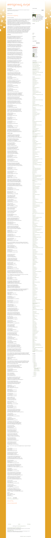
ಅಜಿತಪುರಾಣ (33, 79)
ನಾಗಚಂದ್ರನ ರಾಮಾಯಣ (35, 199)
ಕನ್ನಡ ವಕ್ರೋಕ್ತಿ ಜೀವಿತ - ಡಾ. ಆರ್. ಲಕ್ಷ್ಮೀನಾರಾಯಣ (37, 105)
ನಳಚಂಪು (33, 195)
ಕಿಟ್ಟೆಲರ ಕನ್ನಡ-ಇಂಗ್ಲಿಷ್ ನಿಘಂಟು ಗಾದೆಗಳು (36, 121)
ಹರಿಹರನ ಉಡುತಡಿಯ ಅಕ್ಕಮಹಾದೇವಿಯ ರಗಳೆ (37, 347)
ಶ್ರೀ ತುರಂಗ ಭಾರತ (34, 298)
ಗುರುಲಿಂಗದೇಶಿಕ (34, 142)
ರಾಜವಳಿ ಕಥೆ (33, 272)
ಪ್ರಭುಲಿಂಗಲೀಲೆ (34, 224)
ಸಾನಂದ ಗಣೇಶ (34, 318)
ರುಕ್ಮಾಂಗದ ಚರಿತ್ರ (34, 279)
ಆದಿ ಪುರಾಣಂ (33, 88)
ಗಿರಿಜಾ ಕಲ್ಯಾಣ (33, 140)
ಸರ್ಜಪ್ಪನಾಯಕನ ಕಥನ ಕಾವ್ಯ (35, 313)
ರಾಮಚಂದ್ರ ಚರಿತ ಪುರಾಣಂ (35, 277)
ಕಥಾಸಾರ (33, 102)
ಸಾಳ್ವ (33, 320)
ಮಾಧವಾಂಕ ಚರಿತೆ (34, 256)
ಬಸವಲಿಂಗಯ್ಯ (33, 241)
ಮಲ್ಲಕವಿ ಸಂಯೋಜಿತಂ (34, 251)
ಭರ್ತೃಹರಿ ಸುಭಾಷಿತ (34, 245)
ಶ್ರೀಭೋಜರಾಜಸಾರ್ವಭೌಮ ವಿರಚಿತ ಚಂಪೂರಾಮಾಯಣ (36, 303)
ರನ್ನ (32, 265)
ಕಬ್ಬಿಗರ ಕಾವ (33, 107)
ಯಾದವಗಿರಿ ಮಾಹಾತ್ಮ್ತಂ (34, 262)
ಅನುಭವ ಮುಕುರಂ (34, 81)
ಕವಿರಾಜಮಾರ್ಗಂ (34, 115)
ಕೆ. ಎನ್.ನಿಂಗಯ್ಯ (38, 14)
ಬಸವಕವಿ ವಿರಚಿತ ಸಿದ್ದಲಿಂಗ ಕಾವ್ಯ (35, 234)
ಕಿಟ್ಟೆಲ (33, 120)
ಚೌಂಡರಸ (33, 157)
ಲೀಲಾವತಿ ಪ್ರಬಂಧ (34, 285)
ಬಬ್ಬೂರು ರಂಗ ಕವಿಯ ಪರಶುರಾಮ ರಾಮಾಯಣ (37, 232)
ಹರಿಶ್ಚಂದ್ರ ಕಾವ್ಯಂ (34, 340)
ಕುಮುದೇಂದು (33, 127)
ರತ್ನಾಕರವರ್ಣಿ (33, 264)
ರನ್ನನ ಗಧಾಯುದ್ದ (34, 269)
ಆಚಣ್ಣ (33, 86)
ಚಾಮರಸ (33, 155)
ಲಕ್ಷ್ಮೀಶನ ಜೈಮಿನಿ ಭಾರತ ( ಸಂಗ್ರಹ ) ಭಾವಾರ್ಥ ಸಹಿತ (37, 72)
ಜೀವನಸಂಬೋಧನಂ (34, 170)
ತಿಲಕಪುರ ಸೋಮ (34, 177)
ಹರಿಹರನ (33, 346)
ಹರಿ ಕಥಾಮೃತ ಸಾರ (34, 333)
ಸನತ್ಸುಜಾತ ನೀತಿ (34, 311)
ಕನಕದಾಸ (33, 103)
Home (33, 34)
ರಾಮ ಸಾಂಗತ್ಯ (33, 276)
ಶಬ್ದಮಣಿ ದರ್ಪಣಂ (34, 292)
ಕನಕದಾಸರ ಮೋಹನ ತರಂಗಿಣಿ (35, 104)
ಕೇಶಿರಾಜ (33, 132)
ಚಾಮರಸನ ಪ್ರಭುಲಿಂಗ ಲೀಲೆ (35, 156)
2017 (34, 376)
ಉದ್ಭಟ (33, 96)
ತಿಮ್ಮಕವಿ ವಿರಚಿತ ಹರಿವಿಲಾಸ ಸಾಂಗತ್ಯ (36, 176)
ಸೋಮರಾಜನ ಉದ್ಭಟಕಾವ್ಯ (37, 370)
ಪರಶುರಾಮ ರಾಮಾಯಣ (35, 218)
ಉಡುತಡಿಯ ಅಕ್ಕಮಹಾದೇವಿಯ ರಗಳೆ (36, 92)
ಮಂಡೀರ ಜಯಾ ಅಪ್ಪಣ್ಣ (34, 246)
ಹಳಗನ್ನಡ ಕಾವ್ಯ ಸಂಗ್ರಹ (18, 4)
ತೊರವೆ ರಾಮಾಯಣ (34, 181)
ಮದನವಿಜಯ (33, 250)
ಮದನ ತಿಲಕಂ (33, 249)
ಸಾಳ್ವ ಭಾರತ (33, 321)
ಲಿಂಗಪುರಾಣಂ (33, 284)
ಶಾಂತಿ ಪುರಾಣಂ (34, 293)
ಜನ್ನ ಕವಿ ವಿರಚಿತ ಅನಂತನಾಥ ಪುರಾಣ (36, 168)
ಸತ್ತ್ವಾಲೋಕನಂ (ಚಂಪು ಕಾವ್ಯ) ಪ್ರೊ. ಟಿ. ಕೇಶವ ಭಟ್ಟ (37, 309)
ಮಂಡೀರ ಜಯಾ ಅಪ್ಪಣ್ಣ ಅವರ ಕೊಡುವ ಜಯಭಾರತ (37, 247)
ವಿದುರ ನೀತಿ (33, 290)
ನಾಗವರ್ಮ (33, 200)
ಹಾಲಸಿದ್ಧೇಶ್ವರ (33, 348)
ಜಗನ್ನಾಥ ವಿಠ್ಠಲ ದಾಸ (34, 161)
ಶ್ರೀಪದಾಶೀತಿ (33, 300)
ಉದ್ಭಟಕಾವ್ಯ (33, 97)
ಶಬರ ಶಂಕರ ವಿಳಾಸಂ (34, 291)
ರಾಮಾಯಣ (33, 278)
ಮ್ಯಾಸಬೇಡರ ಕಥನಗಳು (34, 258)
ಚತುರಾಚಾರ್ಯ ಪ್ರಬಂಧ (34, 154)
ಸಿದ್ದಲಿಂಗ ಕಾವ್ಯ (34, 325)
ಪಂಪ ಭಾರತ (33, 209)
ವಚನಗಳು (33, 286)
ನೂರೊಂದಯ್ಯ (33, 201)
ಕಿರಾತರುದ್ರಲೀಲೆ (34, 122)
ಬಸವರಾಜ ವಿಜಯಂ (34, 240)
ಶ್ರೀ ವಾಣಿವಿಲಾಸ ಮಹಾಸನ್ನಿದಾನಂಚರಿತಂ (36, 299)
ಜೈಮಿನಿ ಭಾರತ (33, 171)
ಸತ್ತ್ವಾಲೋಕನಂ (34, 308)
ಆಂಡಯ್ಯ (33, 85)
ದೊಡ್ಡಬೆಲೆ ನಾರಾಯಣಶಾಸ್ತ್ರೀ (35, 188)
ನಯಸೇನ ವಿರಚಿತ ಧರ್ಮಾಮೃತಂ (35, 194)
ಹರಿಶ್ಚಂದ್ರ (33, 339)
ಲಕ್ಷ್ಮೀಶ (33, 283)
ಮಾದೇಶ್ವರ (33, 255)
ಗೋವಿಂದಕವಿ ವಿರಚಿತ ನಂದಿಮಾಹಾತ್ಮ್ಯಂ (36, 147)
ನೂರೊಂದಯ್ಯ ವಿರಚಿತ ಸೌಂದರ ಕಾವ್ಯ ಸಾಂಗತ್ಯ (37, 202)
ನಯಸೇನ (33, 193)
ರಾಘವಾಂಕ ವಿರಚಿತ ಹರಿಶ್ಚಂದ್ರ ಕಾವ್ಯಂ (36, 65)
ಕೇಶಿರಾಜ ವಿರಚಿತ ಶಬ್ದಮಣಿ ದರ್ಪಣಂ (36, 133)
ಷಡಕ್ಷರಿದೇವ (33, 307)
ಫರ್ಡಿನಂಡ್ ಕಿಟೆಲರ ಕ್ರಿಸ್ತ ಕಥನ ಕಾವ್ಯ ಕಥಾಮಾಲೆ (37, 226)
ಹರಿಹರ (33, 341)
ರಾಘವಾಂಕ (33, 270)
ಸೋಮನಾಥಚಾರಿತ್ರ (34, 327)
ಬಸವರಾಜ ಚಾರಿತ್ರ (34, 238)
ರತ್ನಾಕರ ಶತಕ (33, 263)
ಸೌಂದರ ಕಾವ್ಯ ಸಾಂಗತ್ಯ (34, 332)
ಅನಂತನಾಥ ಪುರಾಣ (34, 80)
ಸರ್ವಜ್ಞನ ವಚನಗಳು (34, 73)
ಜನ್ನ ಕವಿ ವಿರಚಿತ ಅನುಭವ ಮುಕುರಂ (36, 169)
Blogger (24, 536)
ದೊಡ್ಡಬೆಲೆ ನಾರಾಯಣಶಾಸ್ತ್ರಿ (35, 187)
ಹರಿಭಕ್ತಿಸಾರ (33, 334)
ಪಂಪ (33, 208)
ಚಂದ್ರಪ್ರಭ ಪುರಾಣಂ (34, 149)
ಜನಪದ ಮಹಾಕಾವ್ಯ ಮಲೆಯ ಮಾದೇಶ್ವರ (36, 164)
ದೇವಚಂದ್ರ (33, 185)
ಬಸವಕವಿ (33, 233)
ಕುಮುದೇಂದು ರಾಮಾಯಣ (35, 128)
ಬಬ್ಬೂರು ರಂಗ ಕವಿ (34, 231)
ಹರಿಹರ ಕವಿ (33, 342)
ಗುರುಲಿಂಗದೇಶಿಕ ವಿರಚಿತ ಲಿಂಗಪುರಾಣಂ (36, 143)
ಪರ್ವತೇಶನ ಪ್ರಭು (34, 219)
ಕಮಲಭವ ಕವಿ (33, 108)
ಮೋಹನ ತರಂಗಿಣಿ (34, 257)
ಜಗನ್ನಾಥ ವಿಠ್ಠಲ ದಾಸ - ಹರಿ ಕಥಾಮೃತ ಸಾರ (36, 162)
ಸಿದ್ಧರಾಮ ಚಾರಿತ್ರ (34, 326)
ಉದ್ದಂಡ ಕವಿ (33, 93)
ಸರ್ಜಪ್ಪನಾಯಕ (34, 312)
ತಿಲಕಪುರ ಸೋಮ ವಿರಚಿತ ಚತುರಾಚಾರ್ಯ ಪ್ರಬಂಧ (37, 178)
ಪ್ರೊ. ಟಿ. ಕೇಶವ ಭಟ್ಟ (34, 225)
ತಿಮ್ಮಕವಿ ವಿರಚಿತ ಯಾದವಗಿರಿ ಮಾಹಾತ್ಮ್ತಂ (36, 175)
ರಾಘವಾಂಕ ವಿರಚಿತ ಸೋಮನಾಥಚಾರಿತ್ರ (36, 271)
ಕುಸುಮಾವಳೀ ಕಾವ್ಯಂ (34, 129)
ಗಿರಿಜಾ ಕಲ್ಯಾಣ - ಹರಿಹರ (34, 141)
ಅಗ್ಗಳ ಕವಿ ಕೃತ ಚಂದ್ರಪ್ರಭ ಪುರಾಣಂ (36, 78)
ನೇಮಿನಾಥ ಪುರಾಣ (34, 207)
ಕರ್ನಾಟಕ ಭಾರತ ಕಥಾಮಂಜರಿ (35, 114)
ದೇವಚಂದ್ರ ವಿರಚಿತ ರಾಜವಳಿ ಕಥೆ (35, 186)
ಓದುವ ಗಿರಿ (33, 98)
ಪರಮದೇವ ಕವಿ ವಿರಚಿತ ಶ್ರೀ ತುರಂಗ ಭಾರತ (36, 217)
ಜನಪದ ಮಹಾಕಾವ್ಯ (34, 163)
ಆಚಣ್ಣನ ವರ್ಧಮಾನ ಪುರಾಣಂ (35, 87)
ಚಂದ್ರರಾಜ (33, 150)
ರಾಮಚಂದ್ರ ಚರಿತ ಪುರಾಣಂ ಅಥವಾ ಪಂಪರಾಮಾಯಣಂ (36, 69)
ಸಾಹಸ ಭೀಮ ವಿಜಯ (34, 319)
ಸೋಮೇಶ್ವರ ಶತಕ (9, 8)
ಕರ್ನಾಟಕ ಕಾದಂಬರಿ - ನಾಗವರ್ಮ (35, 113)
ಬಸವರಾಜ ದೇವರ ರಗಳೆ (34, 239)
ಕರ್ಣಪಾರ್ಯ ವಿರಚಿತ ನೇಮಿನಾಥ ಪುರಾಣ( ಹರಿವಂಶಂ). (37, 368)
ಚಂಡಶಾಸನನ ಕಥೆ (34, 148)
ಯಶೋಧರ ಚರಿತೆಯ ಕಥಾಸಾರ (10, 530)
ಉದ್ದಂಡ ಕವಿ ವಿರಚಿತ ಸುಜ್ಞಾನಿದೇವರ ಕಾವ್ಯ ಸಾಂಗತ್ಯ (37, 94)
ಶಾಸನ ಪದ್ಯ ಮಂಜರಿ (34, 297)
